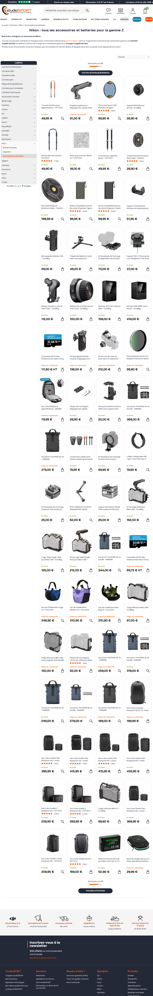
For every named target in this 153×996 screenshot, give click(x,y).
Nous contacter (73, 982)
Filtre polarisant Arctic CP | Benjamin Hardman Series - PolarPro (138, 357)
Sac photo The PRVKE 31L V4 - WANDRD (109, 658)
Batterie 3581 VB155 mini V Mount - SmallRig (137, 307)
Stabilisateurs (80, 19)
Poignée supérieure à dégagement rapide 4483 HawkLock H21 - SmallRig (81, 106)
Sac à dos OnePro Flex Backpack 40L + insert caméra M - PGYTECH (50, 759)
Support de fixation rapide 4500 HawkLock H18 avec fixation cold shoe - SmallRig (109, 508)
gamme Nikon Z (72, 41)
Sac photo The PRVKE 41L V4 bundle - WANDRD (138, 407)
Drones (3, 19)
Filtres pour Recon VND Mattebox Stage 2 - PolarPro (107, 106)
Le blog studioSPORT (13, 989)
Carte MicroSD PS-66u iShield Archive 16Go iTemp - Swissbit (138, 558)
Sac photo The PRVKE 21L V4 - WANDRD (52, 709)
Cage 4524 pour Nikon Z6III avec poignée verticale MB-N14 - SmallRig (52, 659)
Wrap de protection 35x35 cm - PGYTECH (80, 156)
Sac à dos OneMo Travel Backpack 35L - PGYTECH (51, 859)
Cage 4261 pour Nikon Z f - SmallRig (109, 809)
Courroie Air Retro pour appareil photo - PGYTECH (52, 106)
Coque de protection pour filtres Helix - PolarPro (137, 157)
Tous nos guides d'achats (78, 979)
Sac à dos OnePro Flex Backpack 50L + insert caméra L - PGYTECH (136, 759)
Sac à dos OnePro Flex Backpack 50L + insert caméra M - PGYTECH (107, 759)
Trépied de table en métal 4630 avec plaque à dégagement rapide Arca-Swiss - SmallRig (81, 257)
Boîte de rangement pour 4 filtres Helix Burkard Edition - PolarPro (138, 860)
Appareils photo (60, 19)
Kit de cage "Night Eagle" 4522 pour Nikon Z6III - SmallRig (80, 558)
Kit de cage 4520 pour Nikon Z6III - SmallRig (136, 508)
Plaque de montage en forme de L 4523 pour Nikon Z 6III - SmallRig (81, 659)
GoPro (99, 979)
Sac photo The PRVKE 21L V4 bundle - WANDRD (138, 658)
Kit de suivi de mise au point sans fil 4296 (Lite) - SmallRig (108, 357)
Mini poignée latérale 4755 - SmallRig (52, 257)
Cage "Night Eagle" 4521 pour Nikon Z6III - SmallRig (51, 558)
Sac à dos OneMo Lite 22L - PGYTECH (81, 860)
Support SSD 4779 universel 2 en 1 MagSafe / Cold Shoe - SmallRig (138, 257)
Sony (99, 982)
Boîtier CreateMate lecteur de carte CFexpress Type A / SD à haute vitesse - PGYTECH (81, 207)
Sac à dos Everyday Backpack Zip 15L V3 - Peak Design (137, 709)
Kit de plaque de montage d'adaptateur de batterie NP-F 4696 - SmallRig (109, 257)
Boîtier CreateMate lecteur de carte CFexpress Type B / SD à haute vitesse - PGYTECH (109, 207)
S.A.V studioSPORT (43, 982)
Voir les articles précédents (95, 73)
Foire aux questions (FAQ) (77, 975)
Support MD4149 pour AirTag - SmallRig (135, 106)
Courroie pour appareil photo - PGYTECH (107, 157)
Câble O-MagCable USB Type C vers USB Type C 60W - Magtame (136, 457)
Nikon (99, 989)
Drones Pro (31, 19)
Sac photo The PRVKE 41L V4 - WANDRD (52, 458)
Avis (113, 110)
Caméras (45, 19)
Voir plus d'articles (95, 891)
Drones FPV (16, 19)
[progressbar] (95, 66)
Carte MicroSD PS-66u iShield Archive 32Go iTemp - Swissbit (52, 357)
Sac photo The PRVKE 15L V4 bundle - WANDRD (81, 709)
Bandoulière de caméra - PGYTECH (52, 156)
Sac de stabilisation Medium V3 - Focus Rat (79, 608)
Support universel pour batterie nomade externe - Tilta (138, 207)
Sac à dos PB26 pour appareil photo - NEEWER (51, 407)
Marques (124, 19)
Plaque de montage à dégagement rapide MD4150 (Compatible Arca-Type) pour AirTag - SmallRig (81, 407)
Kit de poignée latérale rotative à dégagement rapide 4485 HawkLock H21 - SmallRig (81, 357)
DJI (114, 19)
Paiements (40, 975)
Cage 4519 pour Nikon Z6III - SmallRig (138, 608)
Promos (149, 19)
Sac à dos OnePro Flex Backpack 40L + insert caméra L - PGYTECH (79, 759)
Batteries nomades (100, 19)
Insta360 (101, 992)
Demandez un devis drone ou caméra (47, 986)
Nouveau (137, 19)
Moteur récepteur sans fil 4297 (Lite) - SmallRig (51, 307)
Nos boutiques (11, 979)
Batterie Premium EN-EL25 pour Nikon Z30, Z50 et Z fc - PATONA (109, 860)
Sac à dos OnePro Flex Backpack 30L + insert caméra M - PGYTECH (136, 809)
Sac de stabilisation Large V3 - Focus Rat (52, 608)
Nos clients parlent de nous (16, 986)
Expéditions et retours (45, 979)
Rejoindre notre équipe (14, 982)
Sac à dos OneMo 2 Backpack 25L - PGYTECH (51, 809)
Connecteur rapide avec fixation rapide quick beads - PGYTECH (81, 458)
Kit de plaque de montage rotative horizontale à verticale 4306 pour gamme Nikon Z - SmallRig (109, 458)
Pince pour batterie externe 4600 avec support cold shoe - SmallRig (109, 407)
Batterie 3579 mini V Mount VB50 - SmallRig (109, 307)
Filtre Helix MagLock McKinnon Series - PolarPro (52, 207)
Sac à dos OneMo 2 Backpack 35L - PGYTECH (80, 809)
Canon (100, 986)
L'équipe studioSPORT (14, 975)
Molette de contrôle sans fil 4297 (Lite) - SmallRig (81, 307)
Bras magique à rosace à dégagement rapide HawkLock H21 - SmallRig (80, 508)
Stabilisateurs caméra (137, 989)
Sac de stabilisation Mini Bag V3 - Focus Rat (108, 608)
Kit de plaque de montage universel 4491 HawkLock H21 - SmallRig (52, 508)
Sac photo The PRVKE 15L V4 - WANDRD (109, 709)
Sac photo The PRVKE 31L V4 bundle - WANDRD (109, 558)
